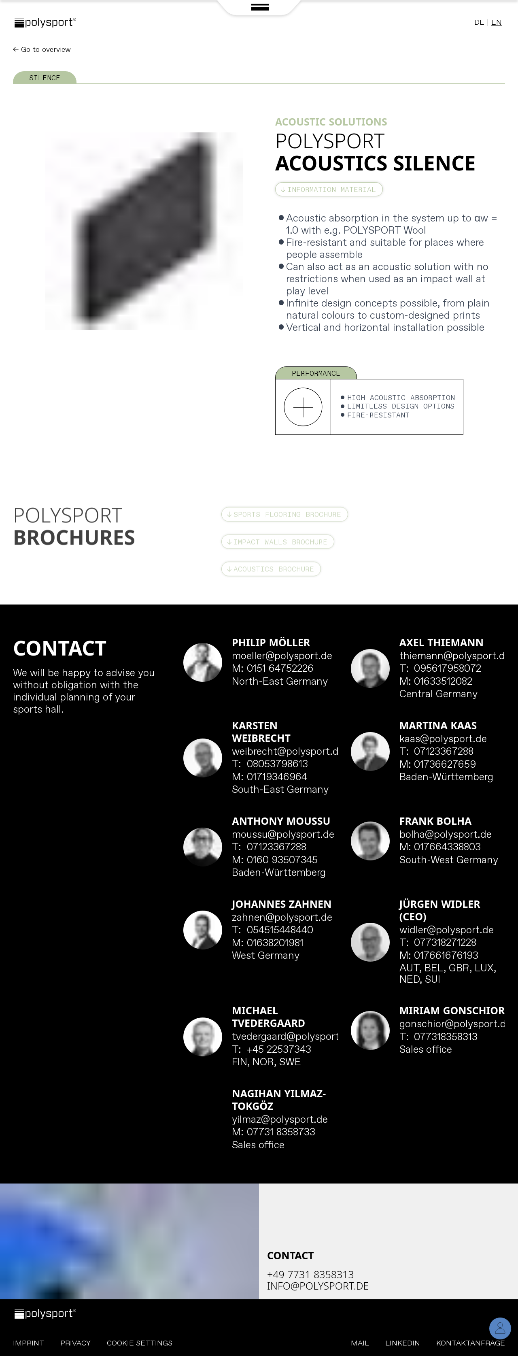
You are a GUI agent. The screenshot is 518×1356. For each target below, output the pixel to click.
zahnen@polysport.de (282, 918)
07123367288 (436, 752)
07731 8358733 (273, 1133)
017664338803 (440, 848)
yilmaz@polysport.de (280, 1120)
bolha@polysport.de (445, 835)
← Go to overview (42, 50)
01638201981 (268, 943)
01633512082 (436, 682)
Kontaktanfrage (470, 1343)
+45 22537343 (271, 1050)
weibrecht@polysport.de (288, 752)
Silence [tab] (44, 78)
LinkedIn (402, 1343)
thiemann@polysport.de (454, 656)
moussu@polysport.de (283, 835)
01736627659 (437, 765)
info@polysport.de (318, 1285)
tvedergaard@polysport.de (292, 1037)
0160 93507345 (275, 860)
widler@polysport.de (446, 931)
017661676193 (439, 956)
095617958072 (440, 669)
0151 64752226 (273, 669)
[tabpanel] (259, 259)
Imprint (28, 1343)
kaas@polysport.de (443, 739)
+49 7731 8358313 (310, 1274)
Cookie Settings (139, 1344)
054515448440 (272, 931)
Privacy (75, 1343)
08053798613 (270, 765)
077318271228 (438, 943)
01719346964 (269, 777)
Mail (360, 1343)
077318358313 (438, 1037)
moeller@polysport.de (282, 656)
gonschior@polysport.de (455, 1024)
